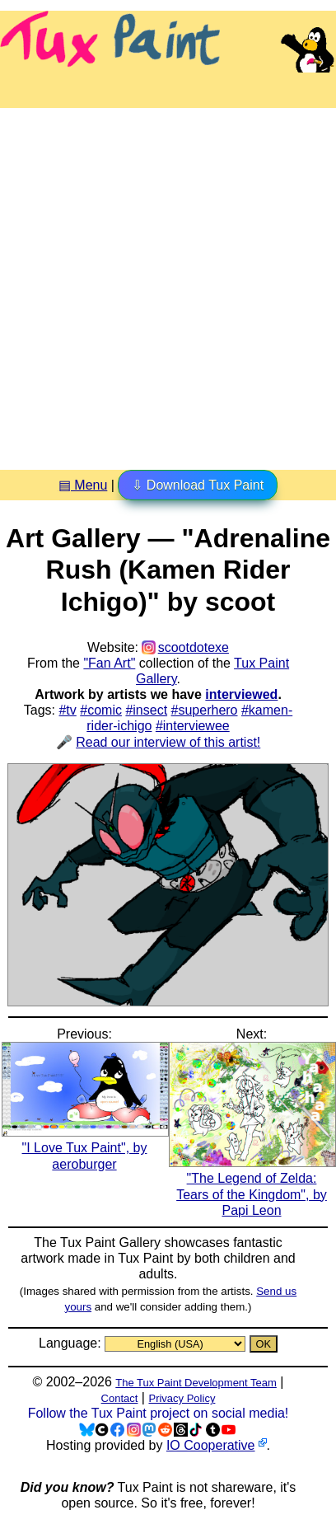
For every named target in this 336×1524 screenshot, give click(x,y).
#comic (101, 710)
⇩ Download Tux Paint (198, 485)
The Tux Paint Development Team (196, 1382)
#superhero (204, 710)
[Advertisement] (168, 283)
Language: (72, 1343)
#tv (67, 710)
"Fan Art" (109, 663)
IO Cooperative (210, 1445)
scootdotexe (193, 647)
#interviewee (193, 726)
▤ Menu (82, 485)
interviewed (241, 694)
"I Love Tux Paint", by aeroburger (85, 1147)
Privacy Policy (181, 1398)
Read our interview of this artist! (168, 742)
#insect (146, 710)
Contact (119, 1398)
